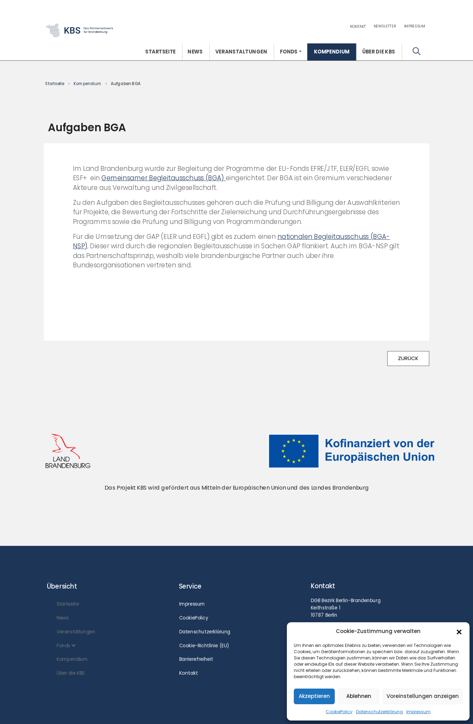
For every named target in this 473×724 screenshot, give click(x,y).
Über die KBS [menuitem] (378, 51)
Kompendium (87, 83)
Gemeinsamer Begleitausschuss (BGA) (163, 178)
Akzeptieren (314, 696)
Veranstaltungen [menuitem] (241, 51)
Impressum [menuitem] (414, 26)
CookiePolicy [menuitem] (193, 617)
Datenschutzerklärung (379, 712)
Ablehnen (358, 696)
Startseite (54, 83)
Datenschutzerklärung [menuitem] (204, 631)
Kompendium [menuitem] (332, 51)
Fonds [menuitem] (289, 51)
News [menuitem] (195, 51)
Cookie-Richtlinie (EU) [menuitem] (204, 645)
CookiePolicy (339, 712)
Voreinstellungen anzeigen (423, 696)
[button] (459, 631)
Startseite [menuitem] (161, 51)
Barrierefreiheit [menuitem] (196, 659)
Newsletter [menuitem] (385, 26)
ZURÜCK (408, 358)
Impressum (418, 712)
